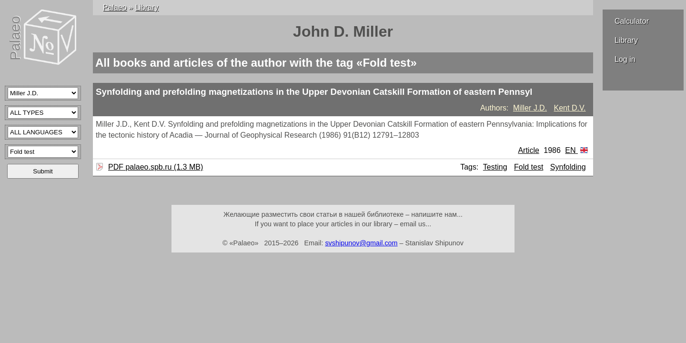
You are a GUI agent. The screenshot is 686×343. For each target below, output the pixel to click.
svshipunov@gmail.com (361, 243)
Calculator (632, 21)
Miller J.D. (530, 108)
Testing (495, 167)
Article (528, 150)
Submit (42, 171)
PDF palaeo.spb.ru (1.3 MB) (154, 167)
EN (576, 150)
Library (626, 40)
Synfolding (568, 167)
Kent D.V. (570, 108)
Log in (625, 59)
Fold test (528, 167)
